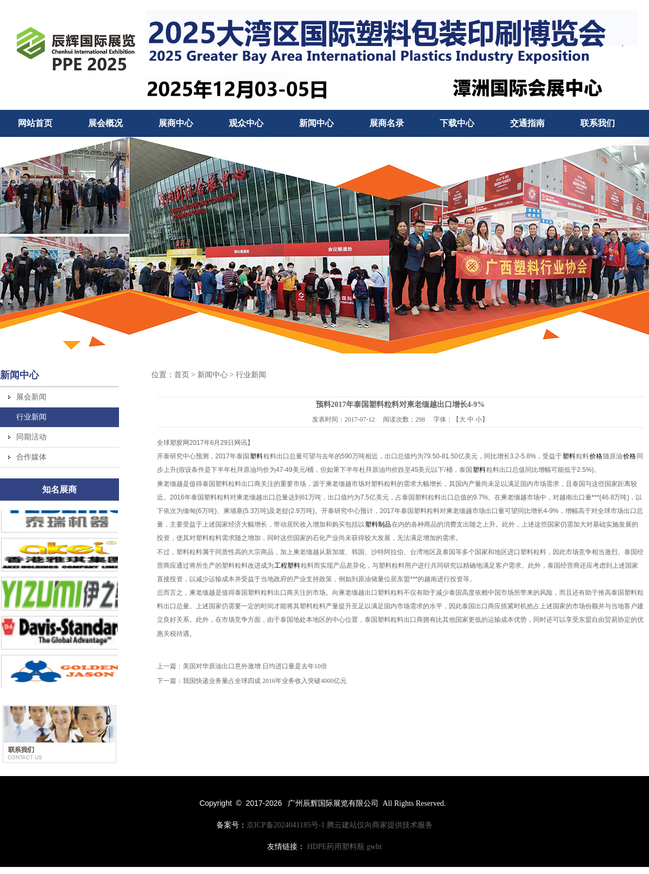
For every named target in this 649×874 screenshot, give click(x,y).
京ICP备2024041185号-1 (286, 825)
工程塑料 (287, 565)
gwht (374, 847)
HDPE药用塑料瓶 (336, 847)
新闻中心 (316, 123)
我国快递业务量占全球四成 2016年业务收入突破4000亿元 (265, 681)
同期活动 (31, 437)
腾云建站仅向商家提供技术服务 (380, 825)
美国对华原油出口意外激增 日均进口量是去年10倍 (255, 666)
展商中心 (175, 123)
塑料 (256, 456)
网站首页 (35, 123)
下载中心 (457, 123)
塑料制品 (378, 524)
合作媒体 (31, 457)
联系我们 (597, 123)
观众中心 (246, 123)
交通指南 (527, 123)
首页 (181, 375)
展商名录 (386, 123)
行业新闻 (31, 417)
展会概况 (105, 123)
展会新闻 (31, 397)
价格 (596, 456)
